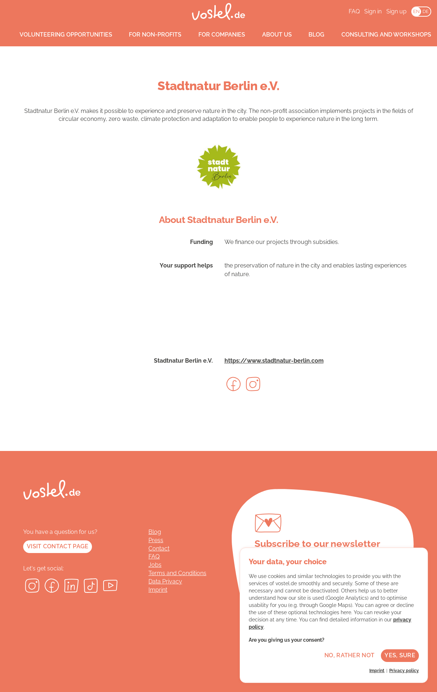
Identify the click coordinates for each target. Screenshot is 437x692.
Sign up (396, 11)
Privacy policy (404, 670)
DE (426, 11)
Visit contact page (57, 546)
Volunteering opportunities (59, 35)
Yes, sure (400, 655)
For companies (215, 35)
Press (155, 540)
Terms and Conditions (177, 573)
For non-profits (148, 35)
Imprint (157, 589)
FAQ (354, 11)
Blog (310, 35)
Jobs (154, 564)
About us (270, 35)
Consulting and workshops (379, 35)
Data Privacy (165, 581)
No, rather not (349, 655)
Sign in (373, 11)
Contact (158, 548)
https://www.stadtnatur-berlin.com (274, 360)
